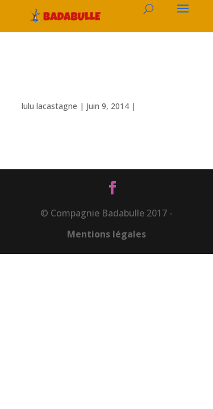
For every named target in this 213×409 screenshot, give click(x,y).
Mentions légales (106, 234)
